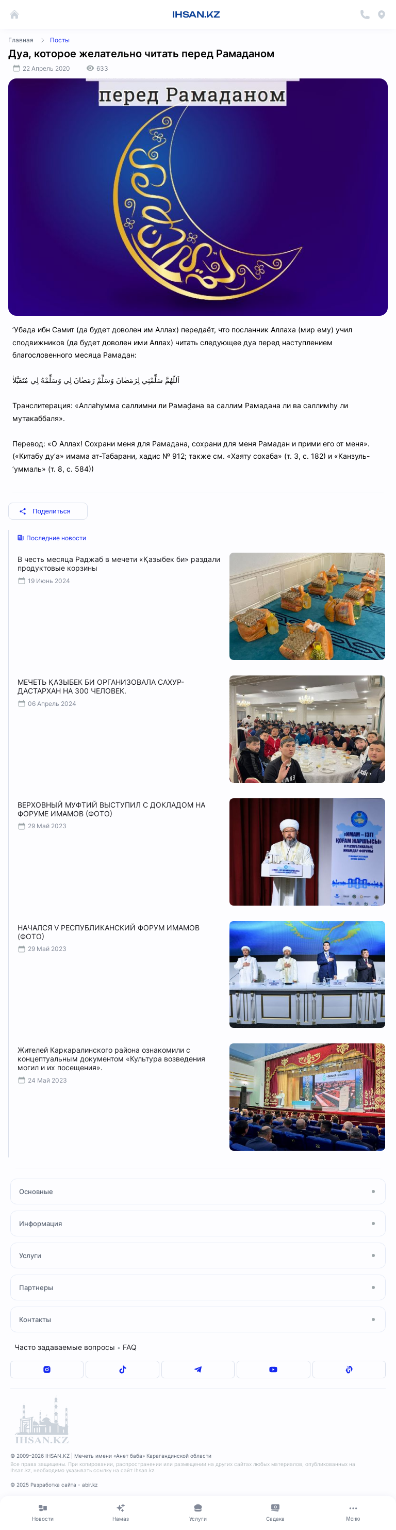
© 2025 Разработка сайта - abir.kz (53, 1484)
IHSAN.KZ (196, 14)
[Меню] (353, 1512)
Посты (60, 40)
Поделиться (45, 511)
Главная (21, 40)
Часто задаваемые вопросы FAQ (75, 1347)
